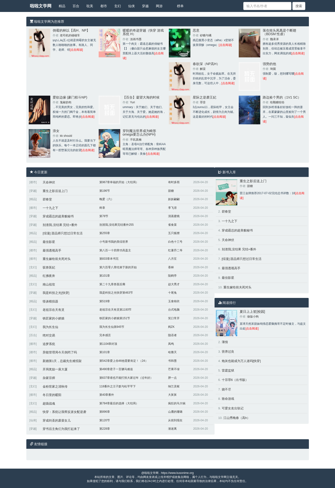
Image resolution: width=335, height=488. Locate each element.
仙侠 (131, 6)
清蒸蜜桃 (174, 216)
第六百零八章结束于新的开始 (118, 267)
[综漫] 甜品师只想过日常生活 (63, 233)
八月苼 (172, 258)
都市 (103, 6)
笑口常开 (174, 318)
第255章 (104, 233)
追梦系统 (49, 344)
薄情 (225, 342)
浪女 (56, 131)
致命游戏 (228, 398)
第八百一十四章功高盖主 (115, 250)
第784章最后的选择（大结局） (119, 403)
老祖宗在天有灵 (53, 310)
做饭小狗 (253, 316)
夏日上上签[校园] (252, 311)
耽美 (89, 6)
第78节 (103, 216)
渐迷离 (172, 428)
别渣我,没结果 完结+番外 (60, 225)
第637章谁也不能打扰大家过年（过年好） (126, 377)
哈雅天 (172, 352)
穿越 (145, 6)
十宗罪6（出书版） (235, 380)
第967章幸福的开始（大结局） (119, 182)
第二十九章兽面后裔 (112, 284)
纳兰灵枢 (174, 386)
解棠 (203, 69)
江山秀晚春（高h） (236, 418)
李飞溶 (172, 207)
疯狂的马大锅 (176, 403)
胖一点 (172, 377)
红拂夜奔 (49, 276)
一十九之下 (50, 208)
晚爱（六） (106, 199)
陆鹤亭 (172, 275)
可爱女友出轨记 (233, 408)
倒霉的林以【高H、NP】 (71, 30)
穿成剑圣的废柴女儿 (57, 420)
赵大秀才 (174, 284)
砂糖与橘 (205, 35)
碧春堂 (47, 199)
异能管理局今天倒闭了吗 (60, 352)
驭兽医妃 (49, 267)
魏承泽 (274, 39)
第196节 (104, 190)
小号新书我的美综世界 (113, 241)
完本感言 (105, 335)
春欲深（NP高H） (206, 64)
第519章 (104, 301)
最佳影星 (49, 242)
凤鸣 (171, 343)
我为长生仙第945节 (111, 327)
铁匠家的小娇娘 (53, 318)
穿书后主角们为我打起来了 (61, 429)
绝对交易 (49, 335)
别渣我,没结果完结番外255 (116, 224)
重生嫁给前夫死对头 (57, 259)
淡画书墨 (136, 39)
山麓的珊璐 (175, 411)
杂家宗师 (49, 378)
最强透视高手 (52, 250)
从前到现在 (175, 420)
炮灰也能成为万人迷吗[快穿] (241, 361)
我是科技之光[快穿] (56, 293)
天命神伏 (49, 182)
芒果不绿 (174, 369)
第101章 (104, 275)
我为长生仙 (50, 327)
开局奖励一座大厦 (55, 369)
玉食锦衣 (174, 301)
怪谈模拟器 (50, 301)
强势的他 (269, 64)
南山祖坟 (49, 284)
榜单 (180, 6)
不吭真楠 (136, 139)
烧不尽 (226, 389)
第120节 (104, 420)
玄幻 (117, 6)
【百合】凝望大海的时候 (141, 97)
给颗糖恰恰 (277, 102)
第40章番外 (106, 394)
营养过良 (228, 351)
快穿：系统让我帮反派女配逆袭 (64, 412)
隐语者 (172, 335)
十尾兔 (172, 292)
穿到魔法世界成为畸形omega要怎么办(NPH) (139, 132)
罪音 (203, 102)
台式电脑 (174, 309)
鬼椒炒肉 (65, 102)
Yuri (132, 102)
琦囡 (273, 69)
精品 (62, 6)
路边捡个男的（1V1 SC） (282, 97)
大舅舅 (172, 394)
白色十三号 (175, 241)
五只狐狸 (174, 233)
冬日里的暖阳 (52, 395)
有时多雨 (174, 182)
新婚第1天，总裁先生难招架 (62, 361)
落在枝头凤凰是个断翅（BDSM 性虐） (279, 32)
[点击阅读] (76, 49)
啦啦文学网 (40, 6)
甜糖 (171, 190)
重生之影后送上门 (55, 191)
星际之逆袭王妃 (204, 97)
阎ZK (171, 327)
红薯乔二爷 (175, 250)
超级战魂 (49, 403)
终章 (102, 207)
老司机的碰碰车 (70, 35)
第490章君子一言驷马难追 (116, 369)
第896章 (104, 411)
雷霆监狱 (228, 370)
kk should (66, 135)
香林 (171, 267)
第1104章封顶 (108, 343)
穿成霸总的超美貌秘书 (58, 216)
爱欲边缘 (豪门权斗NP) (70, 97)
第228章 (104, 428)
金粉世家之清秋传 (55, 386)
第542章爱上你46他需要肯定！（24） (123, 360)
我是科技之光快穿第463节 (116, 292)
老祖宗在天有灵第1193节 (115, 309)
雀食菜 (172, 224)
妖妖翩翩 (174, 199)
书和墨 (172, 360)
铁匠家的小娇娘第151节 (114, 318)
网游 (159, 6)
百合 (76, 6)
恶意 (196, 30)
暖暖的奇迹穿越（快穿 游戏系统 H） (143, 32)
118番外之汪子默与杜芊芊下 (117, 386)
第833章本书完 (109, 258)
